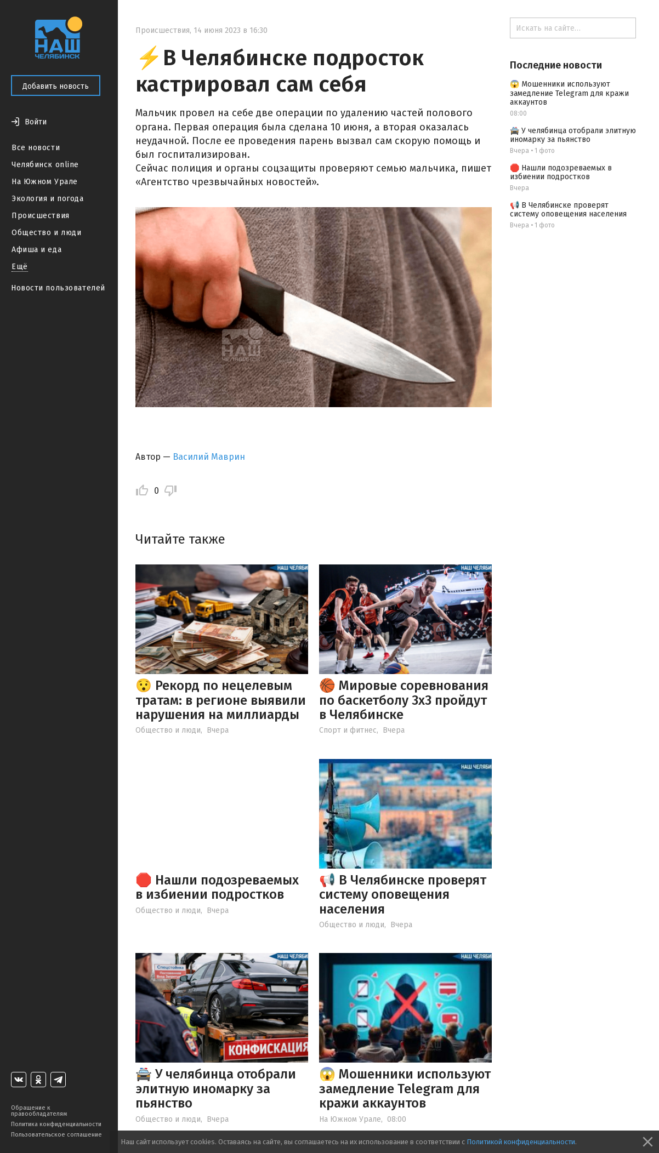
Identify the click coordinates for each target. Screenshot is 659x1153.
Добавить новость (55, 86)
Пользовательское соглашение (56, 1135)
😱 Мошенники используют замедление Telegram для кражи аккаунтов (405, 1088)
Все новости (36, 147)
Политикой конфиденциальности (521, 1142)
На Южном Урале (45, 181)
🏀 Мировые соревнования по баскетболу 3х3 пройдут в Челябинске (403, 700)
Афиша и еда (36, 249)
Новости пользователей (58, 288)
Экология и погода (48, 198)
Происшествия (41, 215)
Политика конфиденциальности (56, 1124)
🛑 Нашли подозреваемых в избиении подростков (217, 887)
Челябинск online (45, 164)
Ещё (20, 266)
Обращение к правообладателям (39, 1111)
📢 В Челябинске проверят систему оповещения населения (402, 894)
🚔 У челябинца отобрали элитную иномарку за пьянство (215, 1088)
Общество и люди (46, 232)
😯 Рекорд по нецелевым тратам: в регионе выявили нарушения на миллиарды (220, 700)
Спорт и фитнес (348, 730)
